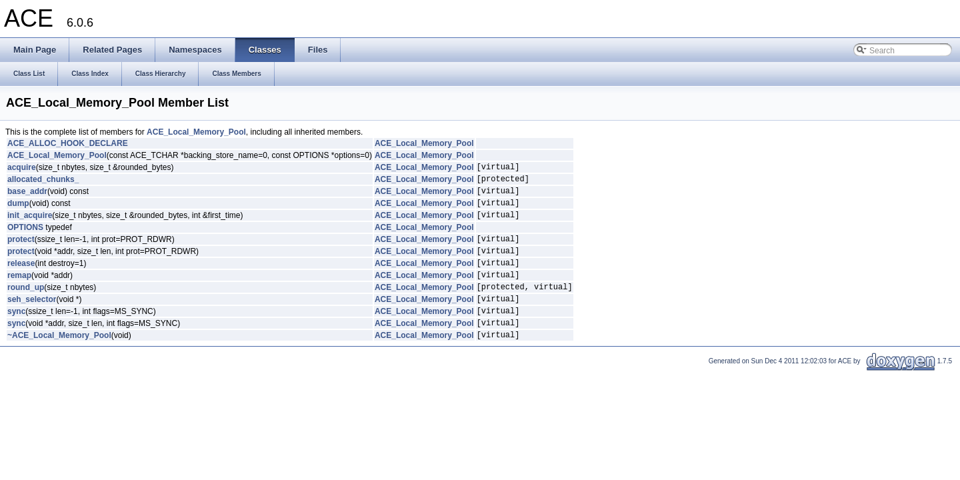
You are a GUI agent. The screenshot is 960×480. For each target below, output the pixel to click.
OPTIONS (25, 237)
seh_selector (31, 320)
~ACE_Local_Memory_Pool (59, 362)
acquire (21, 168)
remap (19, 292)
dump (18, 210)
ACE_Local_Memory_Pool (196, 132)
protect (21, 250)
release (21, 278)
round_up (25, 306)
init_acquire (29, 224)
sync (16, 334)
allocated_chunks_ (43, 182)
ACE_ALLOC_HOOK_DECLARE (67, 143)
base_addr (27, 196)
